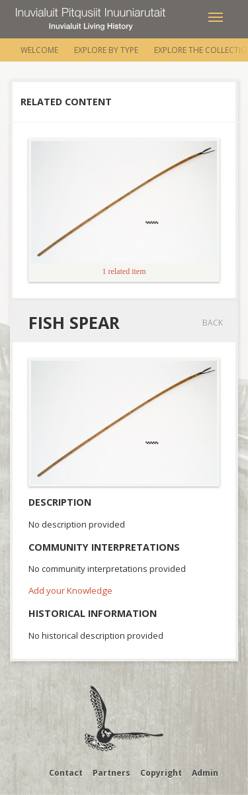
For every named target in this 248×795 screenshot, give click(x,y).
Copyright (161, 772)
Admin (205, 772)
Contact (66, 772)
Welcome (39, 50)
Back (212, 322)
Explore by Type (106, 50)
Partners (111, 772)
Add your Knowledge (70, 590)
